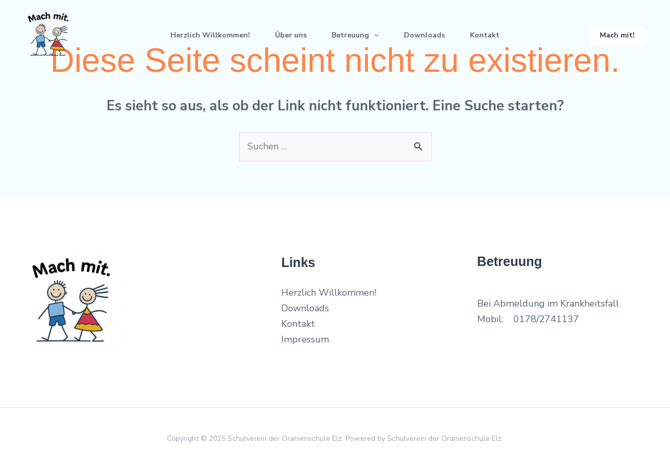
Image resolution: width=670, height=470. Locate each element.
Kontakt (485, 35)
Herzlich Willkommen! (210, 35)
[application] (373, 35)
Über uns (291, 35)
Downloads (424, 35)
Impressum (305, 339)
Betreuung (355, 35)
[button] (617, 35)
